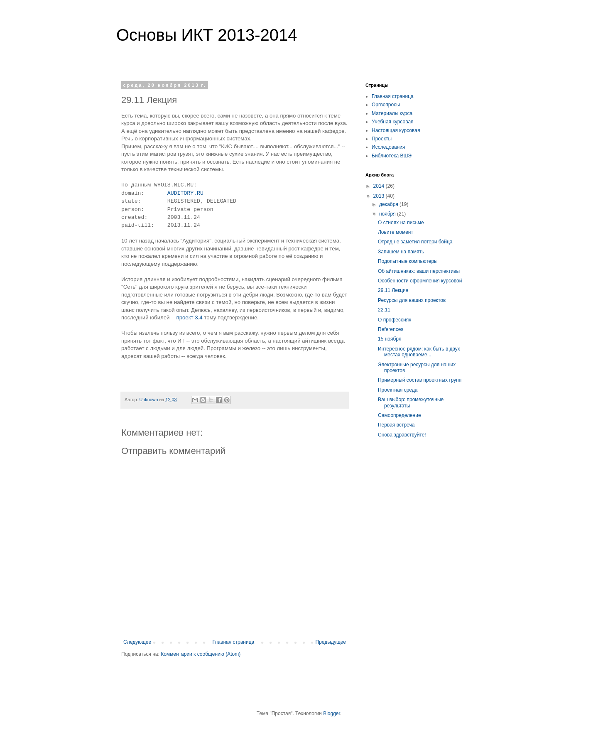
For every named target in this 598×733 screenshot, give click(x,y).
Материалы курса (392, 113)
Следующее (137, 642)
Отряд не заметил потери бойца (415, 242)
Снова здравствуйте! (402, 435)
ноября (388, 214)
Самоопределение (399, 415)
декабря (389, 204)
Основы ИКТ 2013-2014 (206, 35)
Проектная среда (397, 390)
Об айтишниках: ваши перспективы (419, 271)
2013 (379, 196)
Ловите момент (395, 232)
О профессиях (394, 320)
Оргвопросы (386, 105)
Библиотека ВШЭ (392, 156)
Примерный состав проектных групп (419, 380)
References (390, 329)
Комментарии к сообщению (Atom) (200, 654)
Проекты (382, 139)
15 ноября (389, 339)
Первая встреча (396, 425)
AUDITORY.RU (185, 193)
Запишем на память (401, 252)
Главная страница (234, 642)
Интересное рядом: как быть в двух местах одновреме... (419, 352)
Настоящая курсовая (396, 130)
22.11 (384, 310)
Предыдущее (331, 642)
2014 (379, 186)
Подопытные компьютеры (408, 261)
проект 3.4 (189, 317)
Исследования (388, 147)
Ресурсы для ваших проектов (412, 300)
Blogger (331, 713)
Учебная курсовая (393, 122)
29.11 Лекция (393, 290)
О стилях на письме (401, 223)
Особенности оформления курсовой (420, 281)
